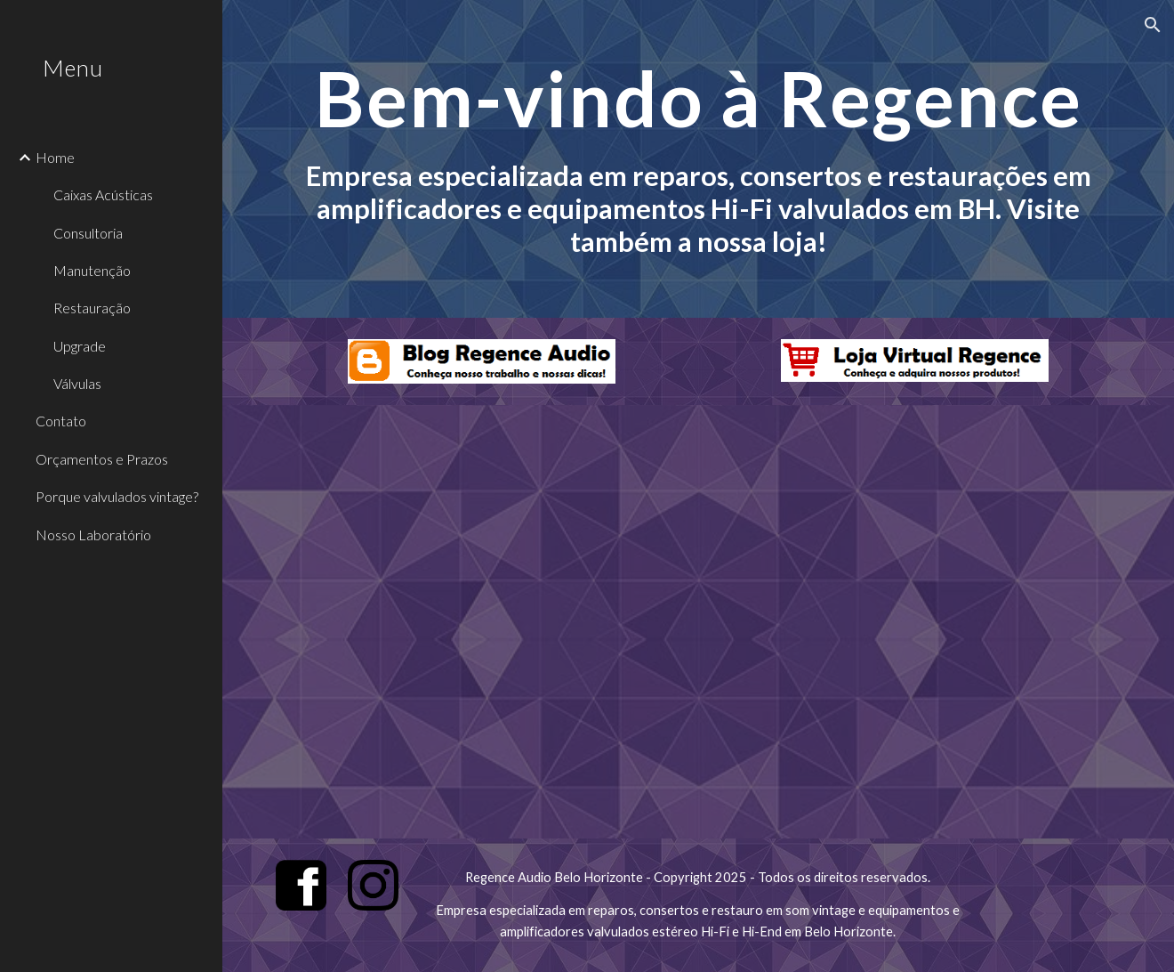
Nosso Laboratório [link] (93, 534)
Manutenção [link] (92, 270)
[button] (1152, 25)
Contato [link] (61, 420)
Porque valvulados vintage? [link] (117, 496)
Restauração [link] (92, 307)
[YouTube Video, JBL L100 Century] (698, 621)
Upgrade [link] (79, 345)
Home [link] (55, 157)
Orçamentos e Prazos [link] (102, 458)
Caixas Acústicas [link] (103, 194)
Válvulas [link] (77, 383)
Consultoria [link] (88, 232)
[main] (698, 158)
